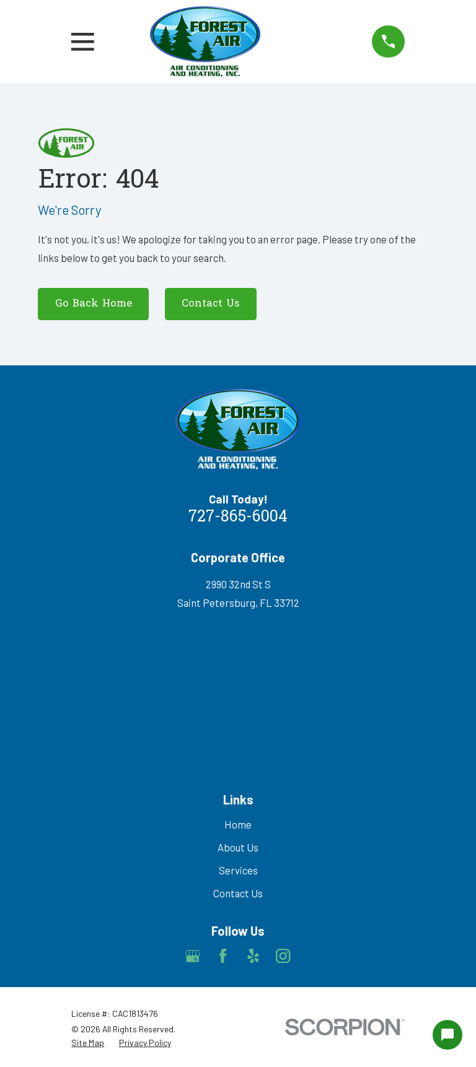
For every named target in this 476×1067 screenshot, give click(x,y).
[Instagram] (283, 956)
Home (238, 824)
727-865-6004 (238, 518)
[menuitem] (87, 1042)
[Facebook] (223, 956)
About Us (238, 847)
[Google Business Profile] (192, 956)
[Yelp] (253, 956)
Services (238, 870)
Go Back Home (93, 304)
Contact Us (210, 304)
